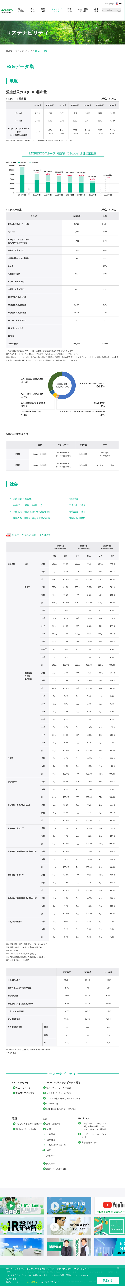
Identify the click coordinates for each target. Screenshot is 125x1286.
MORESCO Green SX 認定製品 (61, 1108)
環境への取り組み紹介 (26, 1129)
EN (120, 3)
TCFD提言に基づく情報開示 (29, 1123)
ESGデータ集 (52, 1103)
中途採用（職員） (78, 505)
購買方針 (50, 1163)
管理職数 (73, 498)
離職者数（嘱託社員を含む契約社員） (33, 518)
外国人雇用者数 (77, 518)
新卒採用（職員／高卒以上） (28, 505)
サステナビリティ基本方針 (58, 1087)
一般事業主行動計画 (56, 1144)
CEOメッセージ (23, 1087)
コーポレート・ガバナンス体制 (94, 1136)
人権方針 (50, 1155)
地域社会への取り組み (56, 1168)
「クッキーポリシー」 (31, 1282)
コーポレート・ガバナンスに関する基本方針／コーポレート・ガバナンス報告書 (94, 1126)
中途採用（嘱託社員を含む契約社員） (33, 511)
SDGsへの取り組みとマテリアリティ (63, 1098)
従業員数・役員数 (22, 498)
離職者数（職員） (78, 511)
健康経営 (51, 1139)
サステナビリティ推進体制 (58, 1093)
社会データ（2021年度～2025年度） (31, 535)
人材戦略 (51, 1134)
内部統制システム (90, 1142)
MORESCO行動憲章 (25, 1093)
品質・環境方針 (53, 1123)
